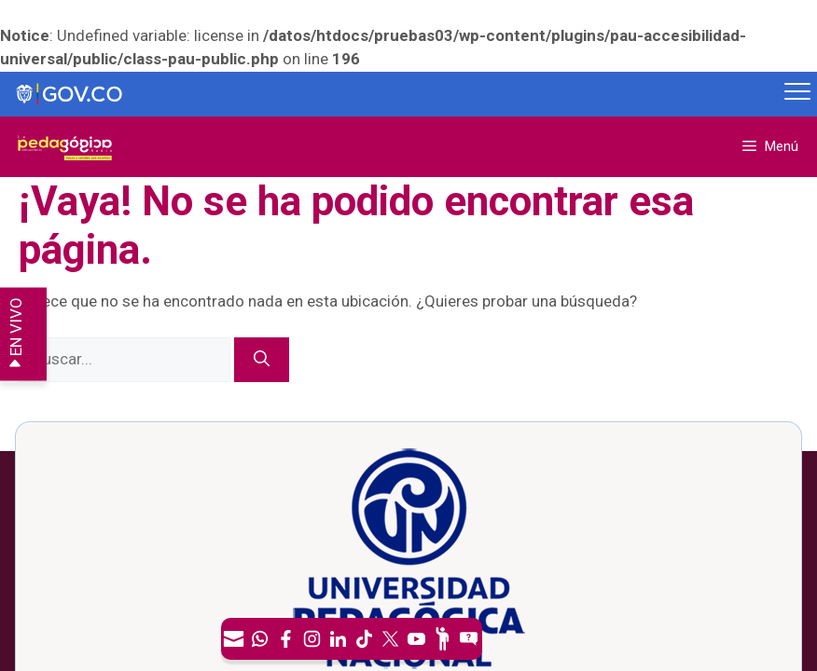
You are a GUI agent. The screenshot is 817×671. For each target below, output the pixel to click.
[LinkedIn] (338, 638)
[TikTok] (365, 638)
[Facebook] (286, 638)
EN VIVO (16, 334)
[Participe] (443, 638)
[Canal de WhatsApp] (260, 638)
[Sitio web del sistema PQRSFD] (469, 638)
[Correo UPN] (234, 638)
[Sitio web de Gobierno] (389, 94)
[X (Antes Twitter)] (391, 638)
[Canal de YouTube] (417, 638)
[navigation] (351, 639)
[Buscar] (261, 359)
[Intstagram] (312, 638)
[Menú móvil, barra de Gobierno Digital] (797, 94)
